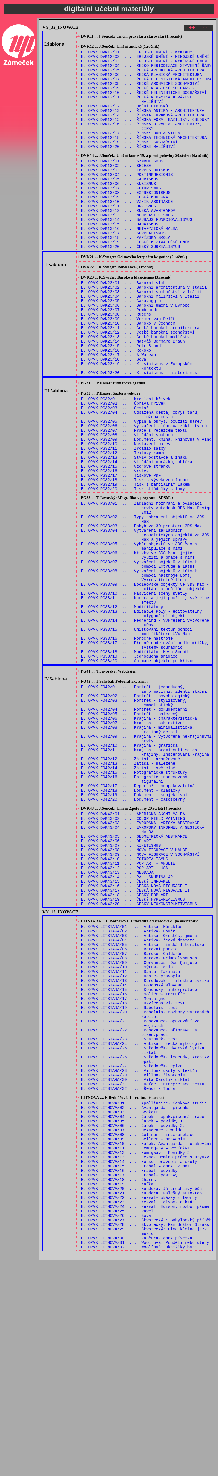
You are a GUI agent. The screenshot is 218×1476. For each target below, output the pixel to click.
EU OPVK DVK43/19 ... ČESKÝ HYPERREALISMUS (133, 1052)
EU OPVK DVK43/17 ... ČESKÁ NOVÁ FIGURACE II (135, 1042)
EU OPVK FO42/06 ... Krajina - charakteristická (139, 838)
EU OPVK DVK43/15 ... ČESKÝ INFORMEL (125, 1031)
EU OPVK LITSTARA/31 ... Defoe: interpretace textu (142, 1269)
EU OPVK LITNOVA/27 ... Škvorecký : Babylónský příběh (146, 1430)
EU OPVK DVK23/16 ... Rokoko (116, 405)
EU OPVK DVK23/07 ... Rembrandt (119, 357)
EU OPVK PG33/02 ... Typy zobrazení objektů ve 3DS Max (142, 603)
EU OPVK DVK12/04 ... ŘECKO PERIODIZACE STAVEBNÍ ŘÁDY (146, 71)
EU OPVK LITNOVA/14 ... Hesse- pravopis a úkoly (139, 1361)
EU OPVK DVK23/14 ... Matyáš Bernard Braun (133, 395)
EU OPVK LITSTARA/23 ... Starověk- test (129, 1216)
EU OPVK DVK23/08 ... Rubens (116, 363)
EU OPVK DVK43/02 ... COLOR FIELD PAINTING (133, 956)
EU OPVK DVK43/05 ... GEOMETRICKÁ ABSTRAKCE (134, 978)
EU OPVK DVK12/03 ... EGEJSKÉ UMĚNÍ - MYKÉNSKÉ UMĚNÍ (145, 65)
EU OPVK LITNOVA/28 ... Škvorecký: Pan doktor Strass (145, 1435)
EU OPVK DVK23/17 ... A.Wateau (118, 411)
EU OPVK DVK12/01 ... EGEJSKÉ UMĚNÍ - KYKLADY (136, 55)
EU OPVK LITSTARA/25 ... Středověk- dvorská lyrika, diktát (144, 1229)
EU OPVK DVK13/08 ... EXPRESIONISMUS (125, 221)
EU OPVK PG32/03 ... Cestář (115, 472)
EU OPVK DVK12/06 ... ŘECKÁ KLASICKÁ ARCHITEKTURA (141, 81)
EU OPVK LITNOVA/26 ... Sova (116, 1425)
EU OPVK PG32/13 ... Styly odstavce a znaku (134, 531)
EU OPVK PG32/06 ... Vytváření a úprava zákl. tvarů (144, 493)
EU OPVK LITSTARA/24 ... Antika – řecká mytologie (141, 1221)
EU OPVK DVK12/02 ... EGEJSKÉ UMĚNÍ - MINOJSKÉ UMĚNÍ (145, 60)
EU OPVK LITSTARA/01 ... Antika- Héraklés (132, 1082)
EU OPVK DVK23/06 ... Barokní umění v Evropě (135, 352)
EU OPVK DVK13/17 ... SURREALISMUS (123, 269)
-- (205, 28)
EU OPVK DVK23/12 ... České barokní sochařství (138, 384)
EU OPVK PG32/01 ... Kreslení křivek (125, 461)
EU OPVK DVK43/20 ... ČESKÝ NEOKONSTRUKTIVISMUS (139, 1058)
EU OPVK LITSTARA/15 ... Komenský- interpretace (139, 1157)
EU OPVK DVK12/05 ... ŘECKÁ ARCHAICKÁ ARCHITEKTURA (142, 76)
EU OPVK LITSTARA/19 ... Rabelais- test (129, 1178)
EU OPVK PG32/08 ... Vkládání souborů (127, 504)
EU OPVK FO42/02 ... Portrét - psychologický (135, 811)
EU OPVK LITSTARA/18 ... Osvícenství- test (133, 1173)
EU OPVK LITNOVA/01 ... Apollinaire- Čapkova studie (144, 1291)
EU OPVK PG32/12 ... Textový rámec (123, 525)
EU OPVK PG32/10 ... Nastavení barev (125, 515)
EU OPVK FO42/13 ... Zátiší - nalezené (128, 892)
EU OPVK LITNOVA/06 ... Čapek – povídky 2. (133, 1318)
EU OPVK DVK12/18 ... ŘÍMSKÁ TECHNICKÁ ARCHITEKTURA (144, 156)
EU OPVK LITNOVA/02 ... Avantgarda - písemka (135, 1297)
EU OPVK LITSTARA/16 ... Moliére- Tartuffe (133, 1162)
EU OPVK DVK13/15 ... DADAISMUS (119, 258)
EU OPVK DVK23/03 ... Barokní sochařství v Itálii (141, 336)
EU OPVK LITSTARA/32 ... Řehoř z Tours (128, 1275)
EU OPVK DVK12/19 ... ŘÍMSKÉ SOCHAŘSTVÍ (129, 161)
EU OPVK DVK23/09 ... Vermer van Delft (128, 368)
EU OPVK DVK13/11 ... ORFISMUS (118, 237)
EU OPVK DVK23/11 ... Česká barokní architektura (140, 379)
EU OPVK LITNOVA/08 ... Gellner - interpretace (138, 1329)
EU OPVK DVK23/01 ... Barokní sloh (123, 325)
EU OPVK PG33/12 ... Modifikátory (122, 707)
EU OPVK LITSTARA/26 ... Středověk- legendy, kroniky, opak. (146, 1240)
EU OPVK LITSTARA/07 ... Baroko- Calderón (132, 1114)
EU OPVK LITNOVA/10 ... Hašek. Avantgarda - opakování (146, 1339)
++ (192, 28)
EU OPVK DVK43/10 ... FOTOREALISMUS (124, 1004)
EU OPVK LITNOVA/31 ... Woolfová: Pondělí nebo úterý (145, 1457)
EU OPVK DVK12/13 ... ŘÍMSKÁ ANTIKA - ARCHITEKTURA (142, 124)
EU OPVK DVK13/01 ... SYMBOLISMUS (122, 183)
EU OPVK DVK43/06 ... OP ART (116, 983)
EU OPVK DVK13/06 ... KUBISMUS (118, 210)
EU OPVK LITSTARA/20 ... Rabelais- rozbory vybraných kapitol (145, 1186)
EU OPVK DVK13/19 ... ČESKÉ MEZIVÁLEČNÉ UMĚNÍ (136, 279)
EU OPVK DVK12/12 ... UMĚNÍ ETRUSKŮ (124, 119)
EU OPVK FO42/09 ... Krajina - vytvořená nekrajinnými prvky (146, 862)
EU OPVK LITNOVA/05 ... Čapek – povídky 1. (133, 1313)
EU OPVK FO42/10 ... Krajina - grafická (129, 870)
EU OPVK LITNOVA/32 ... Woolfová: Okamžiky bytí (139, 1462)
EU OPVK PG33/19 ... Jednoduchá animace (129, 766)
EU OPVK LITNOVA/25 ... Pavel (117, 1419)
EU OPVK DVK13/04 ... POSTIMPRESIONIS (127, 199)
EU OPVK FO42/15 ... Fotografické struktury (134, 902)
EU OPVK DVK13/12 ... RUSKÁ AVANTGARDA (128, 242)
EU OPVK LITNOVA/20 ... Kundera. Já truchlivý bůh (141, 1393)
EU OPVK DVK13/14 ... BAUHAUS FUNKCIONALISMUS (136, 253)
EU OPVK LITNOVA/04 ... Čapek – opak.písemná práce (142, 1307)
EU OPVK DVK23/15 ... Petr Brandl (122, 400)
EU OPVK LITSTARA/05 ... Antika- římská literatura (142, 1104)
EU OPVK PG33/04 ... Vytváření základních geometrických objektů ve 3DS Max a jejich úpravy (145, 622)
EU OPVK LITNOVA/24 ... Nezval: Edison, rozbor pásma (145, 1414)
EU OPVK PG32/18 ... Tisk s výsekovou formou (135, 557)
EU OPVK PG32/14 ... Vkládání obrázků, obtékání (139, 536)
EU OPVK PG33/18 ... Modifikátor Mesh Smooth (135, 761)
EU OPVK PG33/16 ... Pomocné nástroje (127, 745)
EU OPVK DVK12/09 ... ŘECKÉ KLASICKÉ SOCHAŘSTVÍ (139, 97)
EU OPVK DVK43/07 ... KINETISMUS (121, 988)
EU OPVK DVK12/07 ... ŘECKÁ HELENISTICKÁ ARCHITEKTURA (146, 87)
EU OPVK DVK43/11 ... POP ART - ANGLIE (128, 1010)
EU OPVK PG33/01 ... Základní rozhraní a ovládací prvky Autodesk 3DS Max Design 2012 (146, 590)
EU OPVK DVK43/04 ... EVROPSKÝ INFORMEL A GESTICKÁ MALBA (142, 970)
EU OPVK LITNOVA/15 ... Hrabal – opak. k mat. (136, 1366)
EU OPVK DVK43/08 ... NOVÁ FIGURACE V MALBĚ (134, 994)
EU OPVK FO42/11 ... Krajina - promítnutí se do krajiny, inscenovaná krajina (145, 878)
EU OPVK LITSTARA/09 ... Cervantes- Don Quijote (139, 1125)
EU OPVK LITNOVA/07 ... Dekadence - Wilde (132, 1323)
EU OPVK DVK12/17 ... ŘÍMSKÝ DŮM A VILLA (130, 151)
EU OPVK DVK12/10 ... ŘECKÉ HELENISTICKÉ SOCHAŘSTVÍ (144, 103)
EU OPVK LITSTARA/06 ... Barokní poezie (129, 1109)
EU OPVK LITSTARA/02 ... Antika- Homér (128, 1088)
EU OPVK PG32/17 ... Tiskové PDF (121, 552)
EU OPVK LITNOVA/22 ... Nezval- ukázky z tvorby (139, 1403)
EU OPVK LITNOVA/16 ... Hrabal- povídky (129, 1371)
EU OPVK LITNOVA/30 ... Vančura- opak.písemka (136, 1451)
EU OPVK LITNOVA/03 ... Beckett (119, 1302)
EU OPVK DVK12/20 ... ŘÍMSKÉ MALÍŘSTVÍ (128, 167)
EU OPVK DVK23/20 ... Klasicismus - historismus (139, 432)
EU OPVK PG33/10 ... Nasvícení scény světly (134, 691)
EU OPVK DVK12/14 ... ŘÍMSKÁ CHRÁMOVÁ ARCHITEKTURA (142, 129)
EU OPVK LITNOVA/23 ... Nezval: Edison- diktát (138, 1409)
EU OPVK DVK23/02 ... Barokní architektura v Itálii (144, 331)
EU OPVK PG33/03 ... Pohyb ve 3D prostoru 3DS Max (141, 611)
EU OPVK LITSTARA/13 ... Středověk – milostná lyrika (145, 1146)
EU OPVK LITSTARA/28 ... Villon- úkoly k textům (139, 1253)
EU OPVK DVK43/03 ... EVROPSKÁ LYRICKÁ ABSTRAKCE (140, 962)
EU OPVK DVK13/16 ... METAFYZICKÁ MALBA (129, 263)
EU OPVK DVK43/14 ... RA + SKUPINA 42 (127, 1026)
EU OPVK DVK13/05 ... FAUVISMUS (119, 205)
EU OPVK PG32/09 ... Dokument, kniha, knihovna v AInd (146, 509)
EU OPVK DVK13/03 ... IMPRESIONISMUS (125, 194)
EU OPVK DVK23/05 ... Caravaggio (121, 347)
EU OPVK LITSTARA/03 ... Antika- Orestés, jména (139, 1093)
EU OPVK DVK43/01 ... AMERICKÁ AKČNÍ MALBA (133, 951)
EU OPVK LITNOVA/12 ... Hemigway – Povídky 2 (135, 1350)
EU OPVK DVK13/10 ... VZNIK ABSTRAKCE (127, 231)
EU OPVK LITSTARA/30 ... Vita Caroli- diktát (135, 1264)
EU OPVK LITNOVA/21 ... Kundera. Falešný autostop (141, 1398)
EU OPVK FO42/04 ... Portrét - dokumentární (134, 827)
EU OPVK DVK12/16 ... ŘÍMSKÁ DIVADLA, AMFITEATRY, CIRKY (141, 143)
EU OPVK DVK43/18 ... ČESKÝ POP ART (124, 1047)
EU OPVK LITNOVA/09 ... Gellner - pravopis (133, 1334)
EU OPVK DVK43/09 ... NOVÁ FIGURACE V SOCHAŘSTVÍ (140, 999)
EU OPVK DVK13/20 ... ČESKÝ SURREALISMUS (130, 285)
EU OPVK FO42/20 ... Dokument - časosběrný (133, 934)
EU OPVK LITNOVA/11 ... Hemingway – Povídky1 (135, 1345)
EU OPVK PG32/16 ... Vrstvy (115, 547)
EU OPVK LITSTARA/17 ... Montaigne (123, 1168)
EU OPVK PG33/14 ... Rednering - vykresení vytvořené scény (145, 726)
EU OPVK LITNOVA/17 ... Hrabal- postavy (129, 1377)
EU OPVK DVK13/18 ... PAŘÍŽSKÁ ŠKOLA (125, 274)
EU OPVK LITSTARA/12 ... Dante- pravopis (130, 1141)
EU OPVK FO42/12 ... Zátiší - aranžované (130, 886)
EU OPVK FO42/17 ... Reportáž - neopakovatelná (138, 918)
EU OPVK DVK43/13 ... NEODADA (117, 1020)
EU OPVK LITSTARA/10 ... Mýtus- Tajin (127, 1130)
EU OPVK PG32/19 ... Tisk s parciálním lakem (135, 563)
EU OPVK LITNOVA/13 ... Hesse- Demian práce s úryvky (145, 1355)
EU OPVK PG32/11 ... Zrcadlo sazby (123, 520)
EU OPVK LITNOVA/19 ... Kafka (117, 1387)
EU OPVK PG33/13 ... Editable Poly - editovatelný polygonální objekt (141, 715)
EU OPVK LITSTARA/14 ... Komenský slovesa (132, 1152)
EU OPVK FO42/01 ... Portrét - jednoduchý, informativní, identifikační (144, 803)
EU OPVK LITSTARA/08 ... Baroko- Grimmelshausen (139, 1120)
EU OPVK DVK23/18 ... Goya (113, 416)
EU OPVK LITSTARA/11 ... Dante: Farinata (130, 1136)
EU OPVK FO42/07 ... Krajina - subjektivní (133, 843)
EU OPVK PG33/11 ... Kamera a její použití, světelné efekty (145, 699)
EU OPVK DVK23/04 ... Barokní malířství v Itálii (140, 341)
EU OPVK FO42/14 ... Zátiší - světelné (128, 897)
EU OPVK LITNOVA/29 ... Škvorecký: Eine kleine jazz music (144, 1443)
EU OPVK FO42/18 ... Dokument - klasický (130, 924)
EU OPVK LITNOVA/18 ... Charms (118, 1382)
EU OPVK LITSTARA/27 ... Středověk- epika (132, 1248)
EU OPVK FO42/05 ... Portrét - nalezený (129, 833)
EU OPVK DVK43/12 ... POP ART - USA (124, 1015)
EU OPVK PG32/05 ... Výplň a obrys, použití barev (141, 488)
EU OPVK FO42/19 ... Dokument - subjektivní (134, 929)
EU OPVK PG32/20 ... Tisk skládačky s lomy (133, 568)
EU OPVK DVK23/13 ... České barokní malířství (136, 389)
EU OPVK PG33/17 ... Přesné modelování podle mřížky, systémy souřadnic (145, 753)
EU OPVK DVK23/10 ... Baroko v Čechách (128, 373)
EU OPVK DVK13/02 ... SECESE (116, 189)
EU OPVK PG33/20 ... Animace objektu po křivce (138, 772)
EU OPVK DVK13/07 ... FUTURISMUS (121, 215)
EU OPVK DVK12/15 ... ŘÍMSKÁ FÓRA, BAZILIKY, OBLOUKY (145, 135)
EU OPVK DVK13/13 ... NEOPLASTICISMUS (127, 247)
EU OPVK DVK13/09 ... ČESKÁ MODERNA (124, 226)
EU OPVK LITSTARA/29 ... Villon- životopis (133, 1259)
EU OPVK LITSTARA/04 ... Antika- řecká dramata (138, 1098)
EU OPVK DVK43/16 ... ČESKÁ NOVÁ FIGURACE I (134, 1036)
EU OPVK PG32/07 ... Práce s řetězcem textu (134, 499)
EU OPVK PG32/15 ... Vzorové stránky (125, 541)
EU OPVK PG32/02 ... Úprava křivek (123, 467)
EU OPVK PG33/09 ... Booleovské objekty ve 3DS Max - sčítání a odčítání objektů (145, 683)
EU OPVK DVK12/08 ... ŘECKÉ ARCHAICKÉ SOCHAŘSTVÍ (140, 92)
